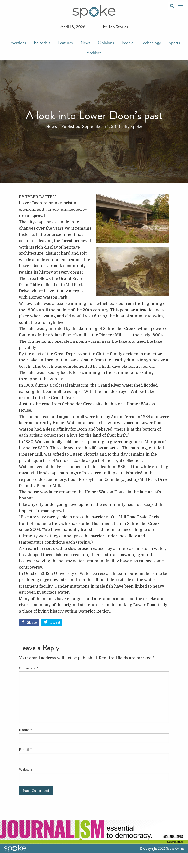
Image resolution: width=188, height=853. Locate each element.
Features (65, 42)
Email (25, 750)
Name (25, 730)
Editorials (42, 42)
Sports (174, 42)
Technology (151, 42)
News (85, 42)
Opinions (106, 42)
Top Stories (115, 26)
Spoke (136, 126)
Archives (94, 52)
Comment (28, 668)
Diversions (17, 42)
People (127, 42)
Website (25, 769)
